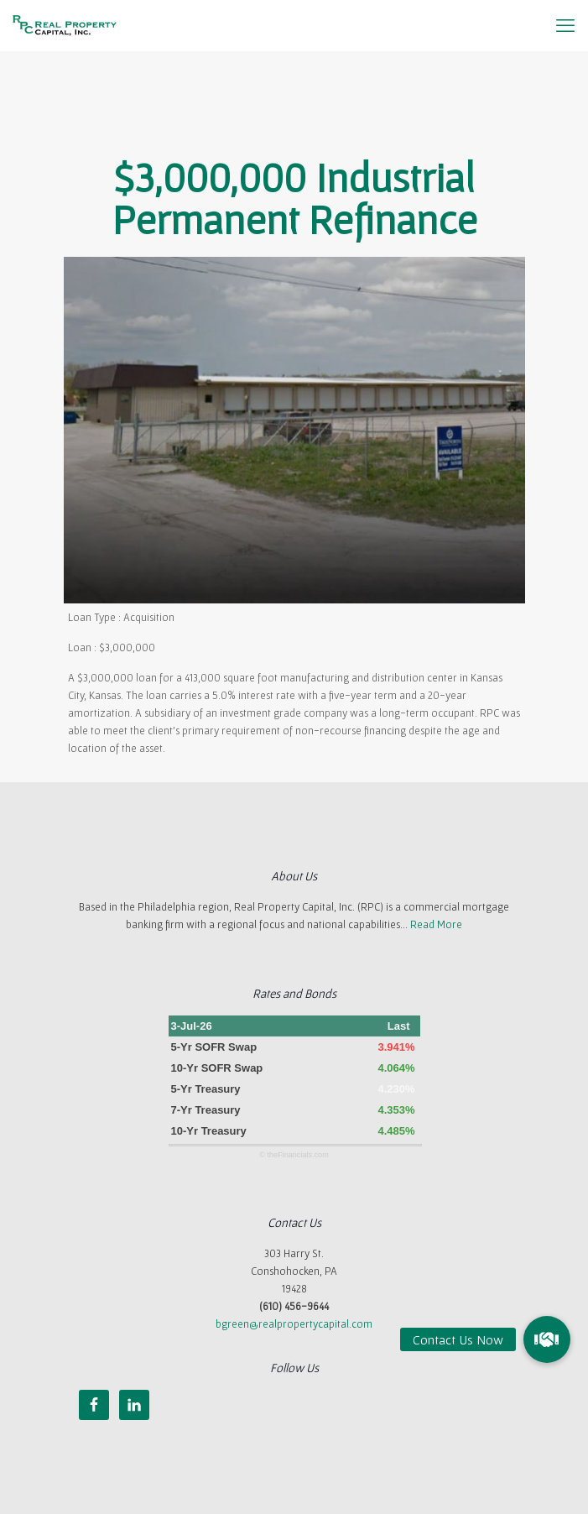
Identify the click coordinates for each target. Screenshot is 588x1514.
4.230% (395, 1089)
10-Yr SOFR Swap (217, 1068)
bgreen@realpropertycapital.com (294, 1324)
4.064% (395, 1068)
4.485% (395, 1131)
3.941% (395, 1047)
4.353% (395, 1110)
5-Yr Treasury (206, 1089)
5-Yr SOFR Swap (214, 1047)
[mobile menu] (565, 25)
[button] (546, 1339)
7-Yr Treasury (206, 1110)
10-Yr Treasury (209, 1131)
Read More (436, 924)
